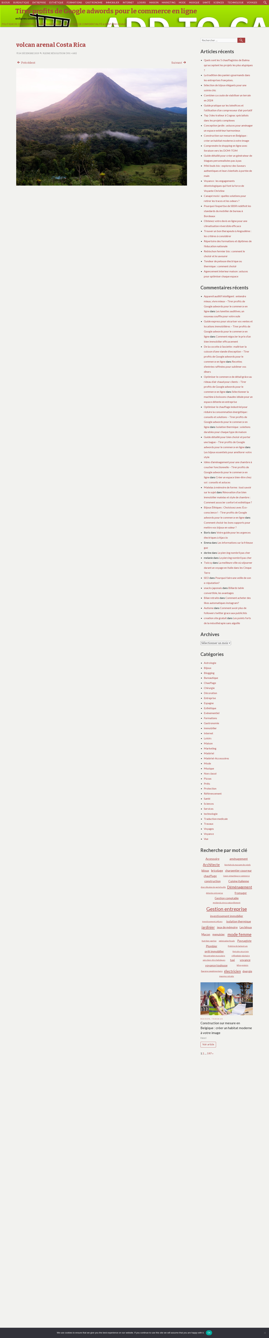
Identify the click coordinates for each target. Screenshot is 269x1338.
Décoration (210, 693)
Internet (128, 2)
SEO (206, 577)
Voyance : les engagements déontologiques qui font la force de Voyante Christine (224, 185)
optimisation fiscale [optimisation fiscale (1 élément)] (227, 941)
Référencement (213, 793)
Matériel (209, 753)
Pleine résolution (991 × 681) (58, 53)
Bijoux (6, 2)
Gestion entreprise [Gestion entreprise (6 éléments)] (226, 909)
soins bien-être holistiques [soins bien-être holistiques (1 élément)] (214, 960)
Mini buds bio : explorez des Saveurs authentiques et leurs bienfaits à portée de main (228, 170)
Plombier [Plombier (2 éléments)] (211, 946)
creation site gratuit (215, 618)
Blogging (209, 672)
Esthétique (56, 2)
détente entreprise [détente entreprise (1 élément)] (214, 893)
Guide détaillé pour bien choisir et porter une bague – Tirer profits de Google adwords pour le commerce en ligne (227, 442)
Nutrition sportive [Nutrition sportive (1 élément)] (209, 941)
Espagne (209, 703)
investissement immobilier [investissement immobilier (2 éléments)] (226, 916)
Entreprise (39, 2)
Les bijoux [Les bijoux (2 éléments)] (246, 927)
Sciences (218, 2)
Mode (182, 2)
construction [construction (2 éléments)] (212, 881)
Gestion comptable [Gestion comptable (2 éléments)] (227, 898)
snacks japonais (213, 587)
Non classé (210, 773)
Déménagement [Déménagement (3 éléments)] (239, 887)
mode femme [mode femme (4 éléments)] (239, 934)
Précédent (25, 62)
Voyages (252, 2)
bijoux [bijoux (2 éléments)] (205, 870)
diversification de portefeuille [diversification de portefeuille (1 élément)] (213, 887)
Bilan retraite (211, 597)
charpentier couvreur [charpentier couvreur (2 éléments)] (238, 870)
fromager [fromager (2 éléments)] (241, 893)
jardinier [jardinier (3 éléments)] (208, 927)
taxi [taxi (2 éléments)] (232, 960)
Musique (194, 2)
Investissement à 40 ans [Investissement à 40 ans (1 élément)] (212, 921)
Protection (210, 788)
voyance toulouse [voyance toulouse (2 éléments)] (216, 965)
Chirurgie (209, 687)
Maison (153, 2)
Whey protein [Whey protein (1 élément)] (242, 965)
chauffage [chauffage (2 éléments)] (210, 876)
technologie (235, 2)
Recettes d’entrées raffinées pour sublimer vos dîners (225, 366)
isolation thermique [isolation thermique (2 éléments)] (238, 921)
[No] (264, 1332)
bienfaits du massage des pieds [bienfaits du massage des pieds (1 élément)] (237, 865)
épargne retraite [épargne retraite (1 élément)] (226, 976)
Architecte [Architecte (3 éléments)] (211, 864)
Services (208, 808)
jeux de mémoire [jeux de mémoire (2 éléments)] (227, 927)
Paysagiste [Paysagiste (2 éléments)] (244, 941)
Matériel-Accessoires (216, 758)
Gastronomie (93, 2)
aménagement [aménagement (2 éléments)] (239, 859)
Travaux (208, 823)
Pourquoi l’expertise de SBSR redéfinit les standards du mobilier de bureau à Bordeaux (227, 211)
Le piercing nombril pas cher (234, 552)
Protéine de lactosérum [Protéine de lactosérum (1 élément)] (238, 946)
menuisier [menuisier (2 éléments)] (218, 934)
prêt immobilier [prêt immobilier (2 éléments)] (214, 951)
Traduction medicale (216, 818)
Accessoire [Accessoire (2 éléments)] (212, 859)
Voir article (208, 1044)
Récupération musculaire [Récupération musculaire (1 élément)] (214, 956)
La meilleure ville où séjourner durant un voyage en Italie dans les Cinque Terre (228, 567)
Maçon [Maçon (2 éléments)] (205, 934)
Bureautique (21, 2)
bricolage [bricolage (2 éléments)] (217, 870)
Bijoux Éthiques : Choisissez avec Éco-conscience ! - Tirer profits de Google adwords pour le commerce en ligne (226, 512)
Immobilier (112, 2)
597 (209, 1053)
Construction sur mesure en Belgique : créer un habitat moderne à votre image (226, 1028)
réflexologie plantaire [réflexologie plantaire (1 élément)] (241, 956)
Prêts (207, 783)
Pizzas (207, 778)
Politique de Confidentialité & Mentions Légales (32, 24)
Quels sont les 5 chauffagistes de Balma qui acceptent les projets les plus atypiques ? (228, 65)
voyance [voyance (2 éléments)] (245, 960)
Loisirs (141, 2)
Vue (206, 838)
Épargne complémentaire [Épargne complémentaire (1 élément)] (212, 971)
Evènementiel (211, 713)
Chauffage (210, 682)
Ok (209, 1332)
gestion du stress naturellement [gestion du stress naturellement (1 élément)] (226, 902)
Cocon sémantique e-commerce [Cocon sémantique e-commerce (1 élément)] (236, 876)
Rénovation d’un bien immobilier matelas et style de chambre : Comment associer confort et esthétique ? (228, 497)
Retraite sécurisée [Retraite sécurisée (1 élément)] (241, 951)
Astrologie (210, 662)
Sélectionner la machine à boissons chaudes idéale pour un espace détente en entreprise (228, 396)
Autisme (208, 607)
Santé (206, 2)
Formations (74, 2)
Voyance (209, 833)
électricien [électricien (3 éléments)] (232, 971)
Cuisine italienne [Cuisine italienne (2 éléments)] (238, 881)
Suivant (179, 62)
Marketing (169, 2)
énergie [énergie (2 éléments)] (247, 971)
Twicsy (208, 562)
